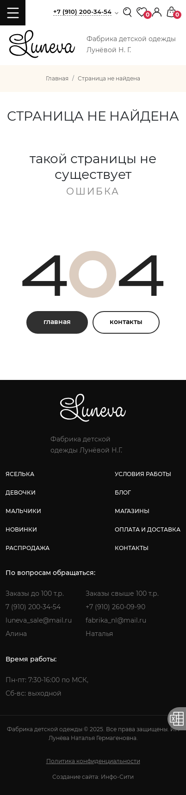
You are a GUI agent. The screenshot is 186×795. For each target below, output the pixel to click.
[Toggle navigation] (12, 12)
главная (57, 322)
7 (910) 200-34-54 (33, 607)
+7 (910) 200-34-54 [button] (82, 11)
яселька (20, 474)
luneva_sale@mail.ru (39, 620)
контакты (126, 322)
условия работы (143, 474)
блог (123, 492)
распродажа (28, 547)
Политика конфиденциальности (93, 761)
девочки (21, 492)
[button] (157, 11)
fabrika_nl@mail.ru (116, 620)
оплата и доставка (147, 529)
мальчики (23, 511)
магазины (132, 511)
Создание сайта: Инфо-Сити (93, 776)
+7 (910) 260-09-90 (115, 607)
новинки (21, 529)
